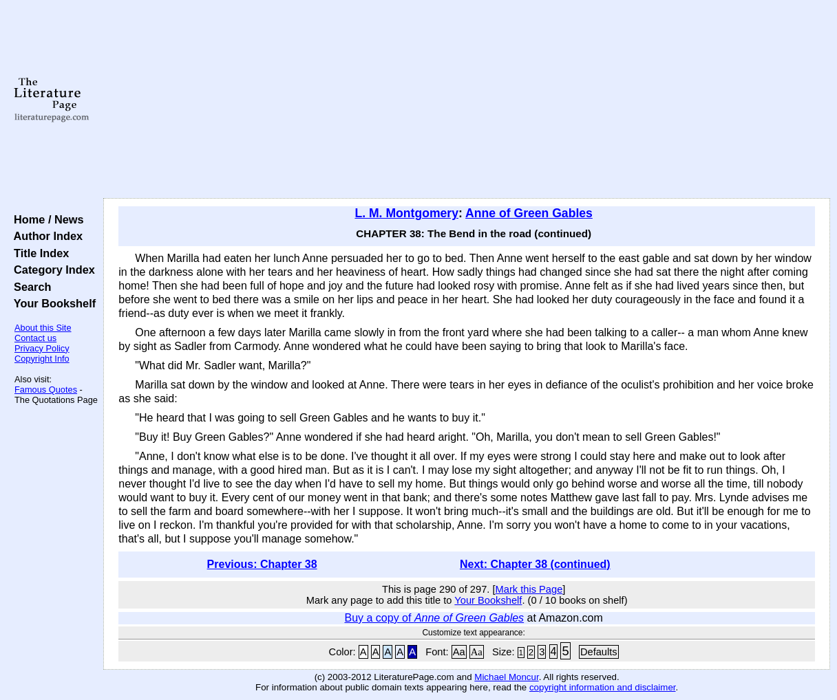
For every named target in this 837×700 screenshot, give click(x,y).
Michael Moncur (506, 677)
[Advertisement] (466, 99)
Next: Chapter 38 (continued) (535, 564)
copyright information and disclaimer (602, 687)
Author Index (45, 236)
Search (29, 287)
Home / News (46, 219)
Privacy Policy (42, 348)
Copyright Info (42, 358)
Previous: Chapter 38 (262, 564)
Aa (459, 651)
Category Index (51, 269)
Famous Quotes (45, 389)
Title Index (38, 253)
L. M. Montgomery (406, 213)
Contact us (35, 338)
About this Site (43, 327)
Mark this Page (529, 589)
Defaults (598, 651)
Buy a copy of (434, 618)
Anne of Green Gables (529, 213)
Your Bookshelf (52, 303)
